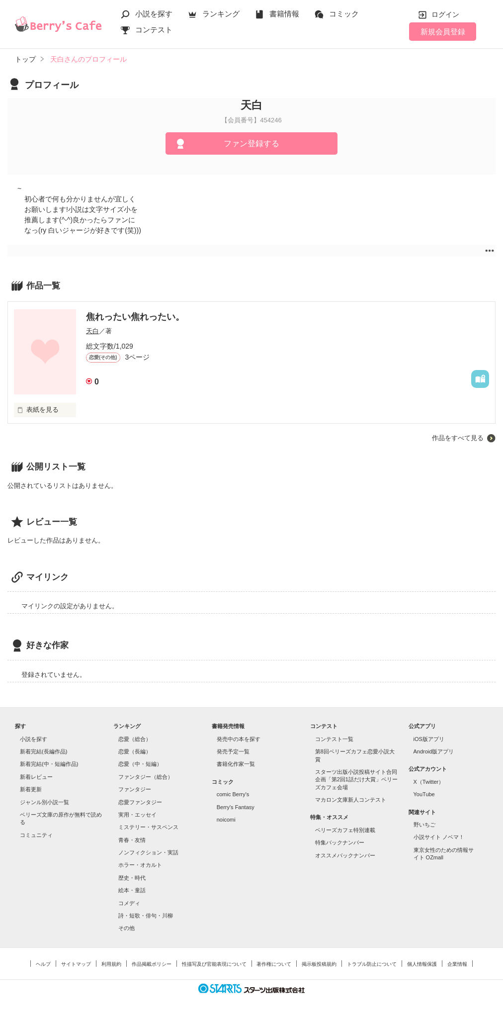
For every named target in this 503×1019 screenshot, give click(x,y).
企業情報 (457, 964)
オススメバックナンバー (345, 855)
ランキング (221, 13)
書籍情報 (284, 13)
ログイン (445, 14)
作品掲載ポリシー (151, 964)
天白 (92, 331)
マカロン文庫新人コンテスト (350, 800)
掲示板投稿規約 (319, 964)
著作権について (273, 964)
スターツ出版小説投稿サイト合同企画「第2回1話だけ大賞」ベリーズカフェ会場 (356, 779)
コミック (344, 13)
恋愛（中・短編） (140, 764)
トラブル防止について (372, 964)
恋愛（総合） (134, 739)
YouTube (424, 794)
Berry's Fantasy (235, 807)
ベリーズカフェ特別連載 (345, 830)
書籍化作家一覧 (236, 764)
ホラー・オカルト (140, 865)
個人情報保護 (422, 964)
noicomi (226, 820)
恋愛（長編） (134, 751)
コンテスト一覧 (334, 739)
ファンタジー (134, 789)
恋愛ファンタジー (140, 802)
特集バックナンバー (339, 842)
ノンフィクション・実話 (148, 852)
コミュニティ (36, 835)
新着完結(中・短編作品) (49, 764)
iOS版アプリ (429, 739)
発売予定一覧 (233, 751)
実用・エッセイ (137, 815)
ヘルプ (43, 964)
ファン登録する (251, 143)
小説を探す (153, 13)
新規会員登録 (442, 31)
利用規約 (111, 964)
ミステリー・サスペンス (148, 827)
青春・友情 (132, 840)
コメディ (129, 903)
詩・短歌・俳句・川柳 (145, 916)
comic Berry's (233, 794)
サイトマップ (76, 964)
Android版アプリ (434, 751)
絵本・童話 (132, 890)
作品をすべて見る (458, 438)
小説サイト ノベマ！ (439, 837)
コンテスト (153, 29)
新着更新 (31, 789)
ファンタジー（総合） (145, 777)
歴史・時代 (132, 878)
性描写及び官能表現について (214, 964)
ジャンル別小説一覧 (44, 802)
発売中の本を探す (238, 739)
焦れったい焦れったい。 (135, 317)
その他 (126, 928)
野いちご (424, 825)
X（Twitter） (429, 782)
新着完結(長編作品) (43, 751)
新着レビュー (36, 777)
